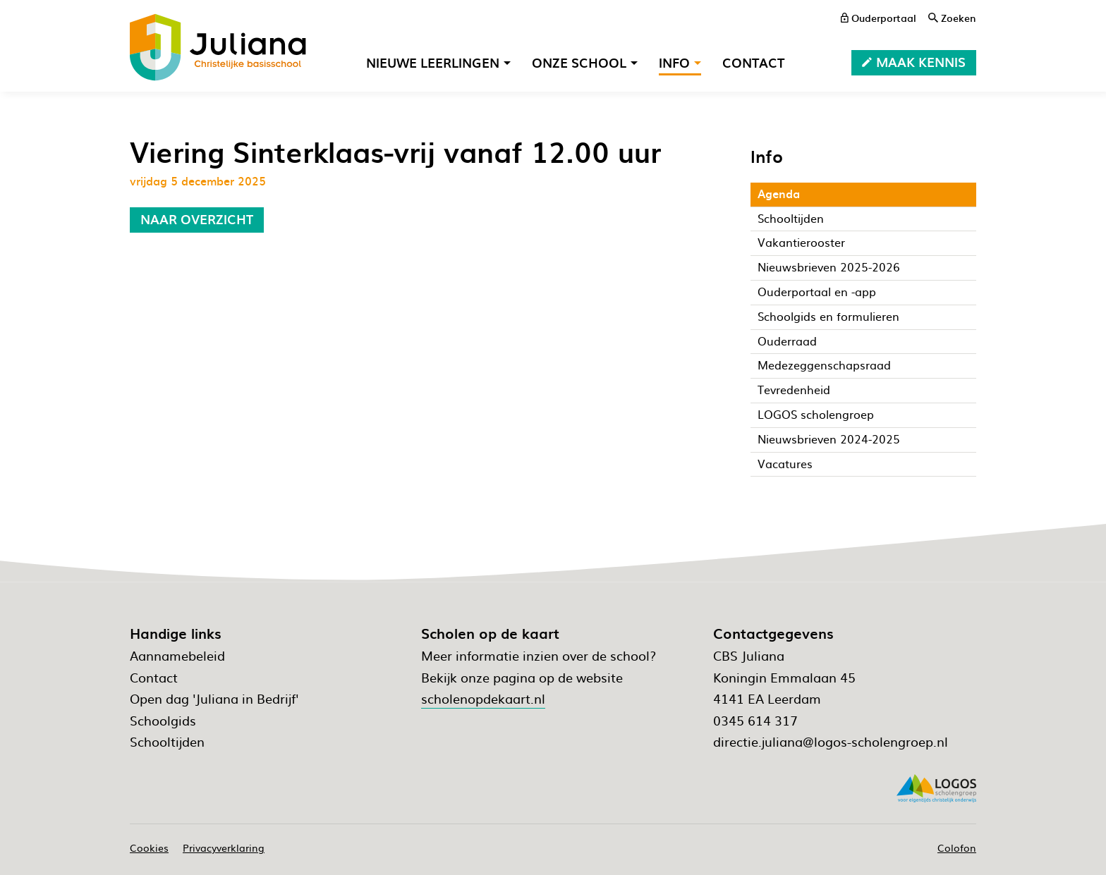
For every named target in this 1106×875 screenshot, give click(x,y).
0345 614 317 (755, 720)
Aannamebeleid (177, 655)
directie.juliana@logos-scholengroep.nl (830, 741)
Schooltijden (167, 741)
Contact (154, 677)
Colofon (956, 847)
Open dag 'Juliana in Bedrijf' (214, 698)
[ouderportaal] (878, 18)
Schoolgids (163, 720)
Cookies (149, 847)
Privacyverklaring (224, 847)
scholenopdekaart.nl (483, 698)
